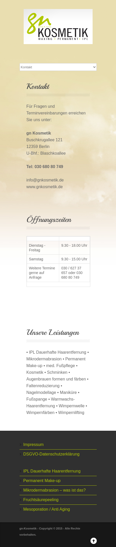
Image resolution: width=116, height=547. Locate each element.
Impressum (33, 444)
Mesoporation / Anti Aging (46, 509)
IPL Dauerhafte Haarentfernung (52, 471)
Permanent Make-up (42, 480)
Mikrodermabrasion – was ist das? (54, 490)
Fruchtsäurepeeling (41, 500)
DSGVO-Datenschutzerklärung (51, 454)
